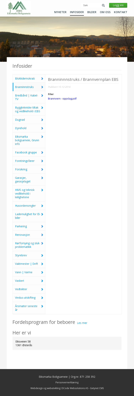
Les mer (82, 323)
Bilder (91, 12)
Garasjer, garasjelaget (29, 179)
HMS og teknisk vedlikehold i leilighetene (29, 193)
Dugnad (29, 119)
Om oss (105, 12)
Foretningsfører (29, 161)
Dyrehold (29, 128)
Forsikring (29, 169)
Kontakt (120, 12)
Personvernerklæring (67, 382)
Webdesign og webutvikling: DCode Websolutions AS (59, 388)
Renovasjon (29, 234)
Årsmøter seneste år (29, 308)
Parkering (29, 226)
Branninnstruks (29, 87)
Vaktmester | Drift (29, 264)
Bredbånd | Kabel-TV (29, 97)
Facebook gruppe (29, 152)
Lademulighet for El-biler (29, 216)
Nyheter (60, 12)
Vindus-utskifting (29, 297)
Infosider (77, 12)
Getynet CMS (97, 388)
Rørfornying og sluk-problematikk (29, 245)
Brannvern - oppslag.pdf (62, 98)
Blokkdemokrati (29, 78)
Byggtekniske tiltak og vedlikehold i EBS (29, 109)
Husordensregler (29, 205)
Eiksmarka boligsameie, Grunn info (29, 140)
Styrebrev (29, 255)
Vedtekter (29, 289)
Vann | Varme (29, 272)
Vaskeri (29, 280)
